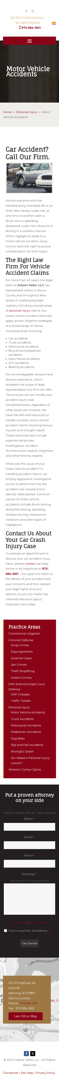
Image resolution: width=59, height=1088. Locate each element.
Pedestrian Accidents (26, 732)
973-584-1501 (31, 28)
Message (29, 874)
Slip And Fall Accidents (27, 745)
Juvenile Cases (21, 658)
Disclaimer (18, 922)
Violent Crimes (21, 677)
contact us (32, 563)
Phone (29, 855)
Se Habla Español (28, 22)
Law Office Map (25, 1016)
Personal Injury (19, 707)
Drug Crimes (20, 645)
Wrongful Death (22, 751)
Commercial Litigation (24, 633)
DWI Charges (20, 694)
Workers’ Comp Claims (24, 769)
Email (29, 837)
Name (29, 819)
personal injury (19, 310)
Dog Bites (18, 738)
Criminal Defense (20, 640)
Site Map (27, 1073)
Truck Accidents (22, 719)
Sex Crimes (19, 664)
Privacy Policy (38, 922)
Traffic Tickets (21, 701)
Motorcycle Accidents (26, 725)
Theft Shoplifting (23, 671)
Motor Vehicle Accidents (28, 712)
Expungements (22, 651)
